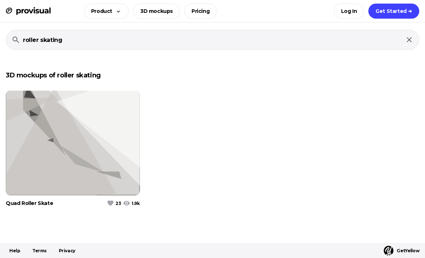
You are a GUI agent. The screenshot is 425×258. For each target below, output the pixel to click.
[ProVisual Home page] (28, 11)
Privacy (67, 250)
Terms (39, 250)
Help (14, 250)
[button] (104, 11)
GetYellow (401, 250)
